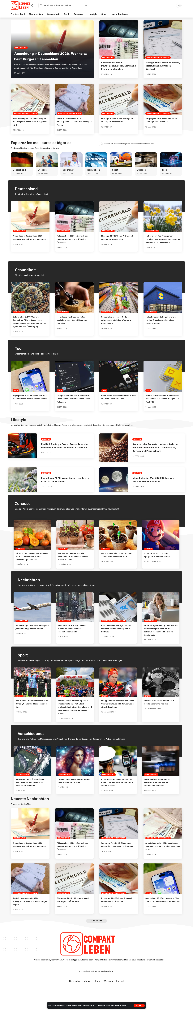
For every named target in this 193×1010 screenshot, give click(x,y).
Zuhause (142, 169)
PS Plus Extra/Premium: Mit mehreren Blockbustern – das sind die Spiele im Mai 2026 (161, 404)
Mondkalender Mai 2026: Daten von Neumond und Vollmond (155, 492)
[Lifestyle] (47, 159)
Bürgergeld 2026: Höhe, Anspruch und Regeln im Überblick (158, 121)
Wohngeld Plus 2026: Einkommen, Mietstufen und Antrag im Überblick (160, 65)
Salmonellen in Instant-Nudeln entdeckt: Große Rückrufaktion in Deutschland (118, 323)
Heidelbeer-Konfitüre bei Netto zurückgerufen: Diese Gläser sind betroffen (74, 323)
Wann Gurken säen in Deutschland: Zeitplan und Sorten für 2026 (115, 569)
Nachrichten (94, 169)
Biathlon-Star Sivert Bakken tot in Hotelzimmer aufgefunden (159, 723)
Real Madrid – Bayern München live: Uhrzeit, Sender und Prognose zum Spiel (32, 723)
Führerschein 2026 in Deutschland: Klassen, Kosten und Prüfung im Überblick (117, 65)
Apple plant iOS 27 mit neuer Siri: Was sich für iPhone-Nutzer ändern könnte (28, 404)
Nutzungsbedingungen (120, 1005)
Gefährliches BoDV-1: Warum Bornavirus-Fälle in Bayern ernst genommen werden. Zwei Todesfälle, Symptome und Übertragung (30, 326)
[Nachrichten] (96, 159)
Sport (115, 169)
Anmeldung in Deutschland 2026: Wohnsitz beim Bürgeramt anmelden (52, 53)
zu (106, 1005)
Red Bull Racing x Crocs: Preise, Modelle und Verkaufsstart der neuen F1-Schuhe (61, 457)
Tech (164, 169)
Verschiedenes (22, 794)
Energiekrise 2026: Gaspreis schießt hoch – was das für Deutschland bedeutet (159, 801)
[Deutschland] (22, 159)
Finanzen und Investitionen (158, 58)
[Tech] (171, 159)
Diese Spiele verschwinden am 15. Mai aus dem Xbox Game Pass (118, 404)
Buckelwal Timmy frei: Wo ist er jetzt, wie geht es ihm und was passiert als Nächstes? (31, 801)
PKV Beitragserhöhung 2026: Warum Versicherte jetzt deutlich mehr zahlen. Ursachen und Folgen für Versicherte (160, 648)
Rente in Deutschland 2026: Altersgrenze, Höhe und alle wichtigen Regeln (72, 121)
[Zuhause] (146, 159)
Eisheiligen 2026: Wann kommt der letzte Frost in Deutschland (64, 492)
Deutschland (21, 42)
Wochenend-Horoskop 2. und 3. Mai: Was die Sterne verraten (74, 801)
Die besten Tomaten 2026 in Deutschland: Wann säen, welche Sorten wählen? (74, 569)
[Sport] (121, 159)
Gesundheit (68, 169)
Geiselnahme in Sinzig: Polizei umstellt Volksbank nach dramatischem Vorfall (74, 644)
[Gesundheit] (71, 159)
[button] (139, 1005)
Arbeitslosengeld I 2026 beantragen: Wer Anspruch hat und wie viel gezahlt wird (30, 121)
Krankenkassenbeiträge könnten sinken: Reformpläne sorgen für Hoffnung (117, 644)
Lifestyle (42, 169)
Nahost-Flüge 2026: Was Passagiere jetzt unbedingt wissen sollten (30, 644)
